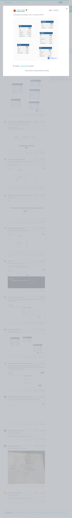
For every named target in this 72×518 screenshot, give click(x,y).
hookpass (23, 9)
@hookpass (19, 9)
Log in (21, 66)
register (26, 66)
